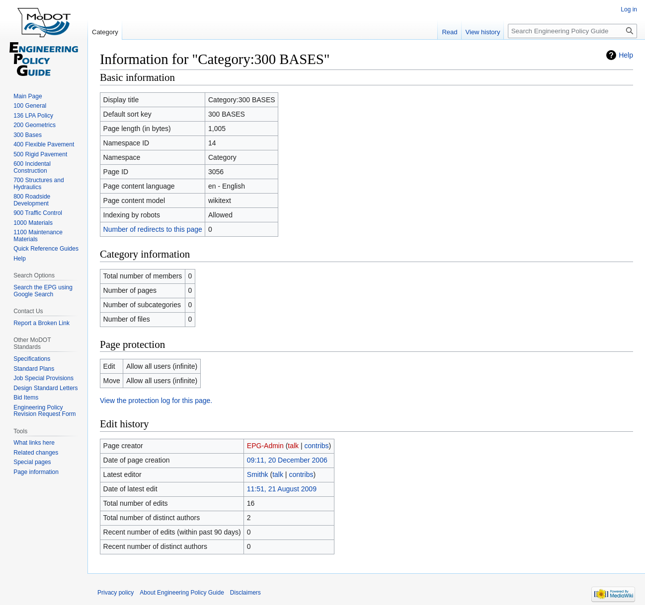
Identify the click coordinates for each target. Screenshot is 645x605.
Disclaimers (245, 592)
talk (293, 446)
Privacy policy (115, 592)
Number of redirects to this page (152, 229)
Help (626, 55)
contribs (317, 446)
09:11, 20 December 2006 (287, 460)
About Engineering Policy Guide (182, 592)
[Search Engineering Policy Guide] (572, 31)
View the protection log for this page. (156, 400)
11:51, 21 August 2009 (282, 489)
